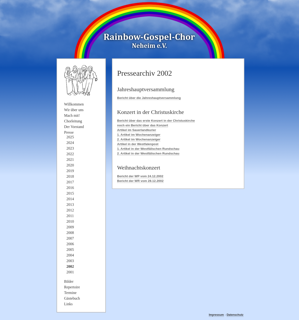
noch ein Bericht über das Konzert (142, 125)
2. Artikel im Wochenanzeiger (138, 139)
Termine (70, 293)
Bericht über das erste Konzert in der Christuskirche (156, 120)
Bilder (68, 281)
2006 (70, 244)
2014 (70, 199)
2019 (70, 171)
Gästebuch (72, 298)
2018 (70, 176)
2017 (70, 182)
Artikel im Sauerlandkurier (136, 130)
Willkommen (74, 104)
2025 (70, 137)
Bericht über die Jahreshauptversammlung (149, 98)
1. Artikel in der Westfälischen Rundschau (148, 149)
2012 (70, 210)
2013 (70, 205)
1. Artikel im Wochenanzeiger (138, 134)
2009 (70, 227)
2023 (70, 148)
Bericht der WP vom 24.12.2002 (140, 176)
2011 (70, 216)
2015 (70, 193)
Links (68, 304)
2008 (70, 233)
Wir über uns (74, 110)
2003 (70, 261)
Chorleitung (73, 121)
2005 (70, 250)
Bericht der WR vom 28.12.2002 (140, 181)
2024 (70, 143)
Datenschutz (235, 314)
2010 (70, 221)
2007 (70, 238)
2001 (70, 272)
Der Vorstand (74, 127)
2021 (70, 160)
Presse (69, 132)
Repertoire (72, 287)
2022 (70, 154)
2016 (70, 188)
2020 (70, 165)
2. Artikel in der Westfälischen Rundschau (148, 153)
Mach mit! (72, 115)
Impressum (216, 314)
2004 (70, 255)
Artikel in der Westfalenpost (137, 144)
